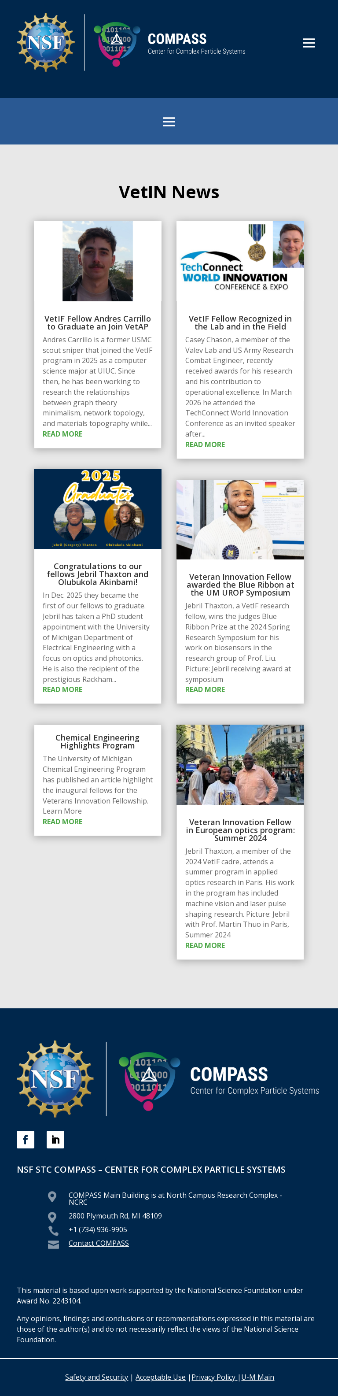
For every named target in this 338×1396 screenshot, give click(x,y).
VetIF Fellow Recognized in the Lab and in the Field (240, 322)
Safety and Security (96, 1377)
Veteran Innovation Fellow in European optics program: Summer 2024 (240, 830)
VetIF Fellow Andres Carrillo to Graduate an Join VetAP (97, 322)
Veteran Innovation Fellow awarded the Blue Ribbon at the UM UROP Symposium (240, 584)
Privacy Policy (214, 1377)
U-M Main (257, 1377)
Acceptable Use (161, 1377)
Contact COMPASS (99, 1243)
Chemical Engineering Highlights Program (97, 741)
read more (62, 434)
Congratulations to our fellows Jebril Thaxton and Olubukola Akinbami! (97, 574)
